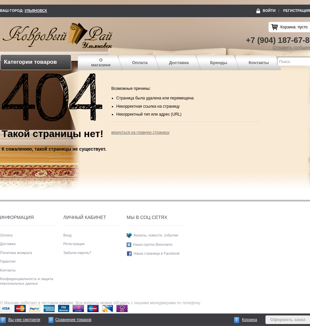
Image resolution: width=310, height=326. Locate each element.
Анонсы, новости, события (156, 235)
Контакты (259, 62)
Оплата (139, 62)
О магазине (100, 62)
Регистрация (296, 11)
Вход (67, 235)
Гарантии (7, 261)
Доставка (179, 62)
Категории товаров (30, 62)
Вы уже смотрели (24, 319)
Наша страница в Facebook (157, 253)
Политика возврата (16, 253)
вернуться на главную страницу (140, 132)
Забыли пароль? (77, 253)
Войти (269, 11)
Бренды (218, 62)
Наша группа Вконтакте (152, 244)
